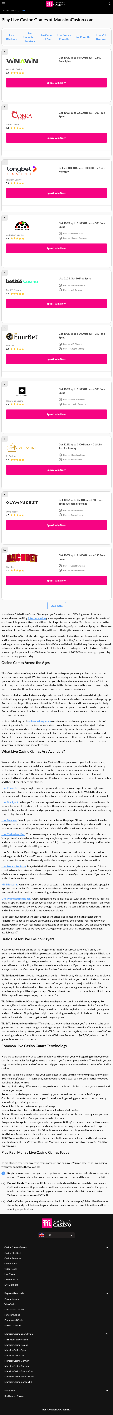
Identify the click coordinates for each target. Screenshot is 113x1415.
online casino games (39, 721)
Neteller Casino (12, 1314)
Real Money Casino (14, 1396)
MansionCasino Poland (16, 1344)
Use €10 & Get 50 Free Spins (75, 278)
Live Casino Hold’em (13, 834)
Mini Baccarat (9, 884)
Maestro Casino (12, 1325)
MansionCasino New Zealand (19, 1376)
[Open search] (109, 3)
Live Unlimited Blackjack (29, 37)
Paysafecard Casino (14, 1320)
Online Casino (9, 10)
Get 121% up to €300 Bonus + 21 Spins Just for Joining (81, 446)
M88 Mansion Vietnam (16, 1339)
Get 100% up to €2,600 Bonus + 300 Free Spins (82, 114)
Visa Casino (10, 1304)
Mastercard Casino (14, 1309)
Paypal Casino (11, 1298)
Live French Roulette (13, 866)
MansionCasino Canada (16, 1366)
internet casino (37, 618)
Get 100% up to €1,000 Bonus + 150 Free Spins (82, 335)
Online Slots (10, 1263)
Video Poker (10, 1268)
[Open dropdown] (56, 1235)
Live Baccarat (9, 820)
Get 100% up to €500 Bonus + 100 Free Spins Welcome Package (81, 501)
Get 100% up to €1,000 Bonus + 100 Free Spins (82, 224)
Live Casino (10, 1274)
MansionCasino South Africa (18, 1371)
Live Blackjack (9, 802)
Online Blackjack (12, 1252)
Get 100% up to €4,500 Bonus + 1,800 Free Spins (80, 59)
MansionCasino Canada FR (18, 1381)
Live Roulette (82, 37)
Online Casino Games (15, 1247)
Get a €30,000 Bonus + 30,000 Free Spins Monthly (82, 169)
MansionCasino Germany (17, 1360)
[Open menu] (3, 3)
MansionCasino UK (14, 1355)
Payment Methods (14, 1293)
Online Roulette (12, 1258)
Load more (56, 605)
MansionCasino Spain (15, 1350)
